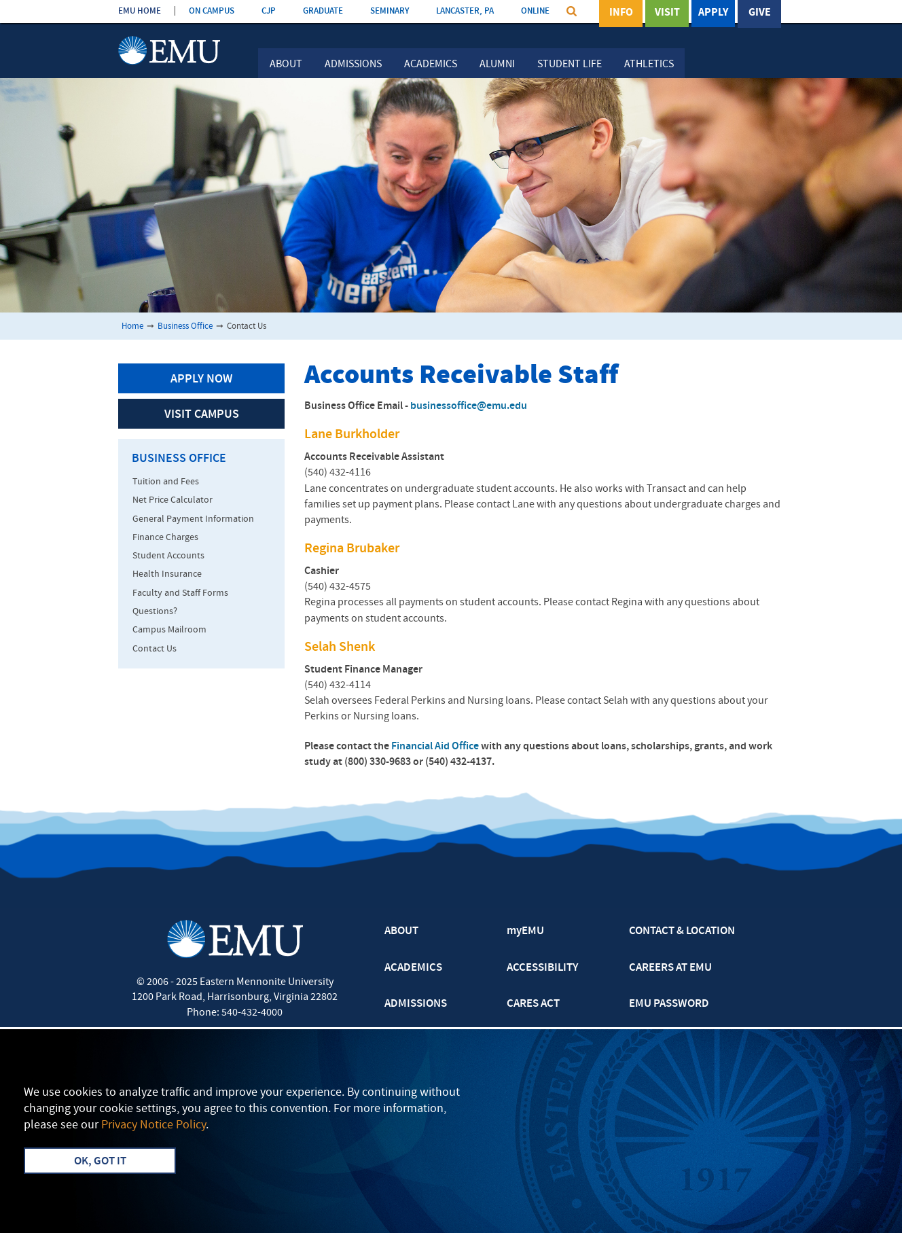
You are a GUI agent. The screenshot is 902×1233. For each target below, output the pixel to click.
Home (132, 326)
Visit (667, 12)
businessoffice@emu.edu (468, 406)
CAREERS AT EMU (670, 968)
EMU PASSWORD (669, 1004)
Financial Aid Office (435, 746)
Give (759, 12)
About (286, 64)
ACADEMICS (413, 968)
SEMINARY (389, 11)
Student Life (569, 64)
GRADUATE (323, 11)
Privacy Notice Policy (153, 1125)
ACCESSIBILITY (542, 968)
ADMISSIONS (415, 1004)
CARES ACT (533, 1004)
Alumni (497, 64)
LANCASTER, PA (465, 11)
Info (621, 12)
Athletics (649, 64)
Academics (430, 64)
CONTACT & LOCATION (682, 931)
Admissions (353, 64)
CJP (268, 11)
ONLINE (535, 11)
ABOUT (401, 931)
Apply (713, 12)
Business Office (185, 326)
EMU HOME (139, 11)
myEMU (525, 931)
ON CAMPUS (211, 11)
